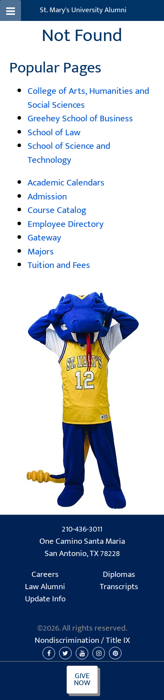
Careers (45, 575)
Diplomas (119, 575)
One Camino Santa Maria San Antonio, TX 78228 (82, 547)
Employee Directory (66, 224)
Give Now (82, 680)
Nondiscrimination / (82, 641)
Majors (41, 251)
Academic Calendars (66, 182)
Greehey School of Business (80, 118)
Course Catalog (57, 210)
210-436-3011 (82, 529)
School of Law (54, 132)
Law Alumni (45, 587)
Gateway (44, 237)
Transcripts (119, 587)
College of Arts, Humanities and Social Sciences (88, 98)
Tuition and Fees (59, 265)
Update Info (45, 599)
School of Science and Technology (69, 153)
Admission (47, 196)
